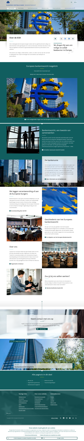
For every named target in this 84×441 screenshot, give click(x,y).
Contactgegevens (23, 402)
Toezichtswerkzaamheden (32, 8)
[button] (73, 2)
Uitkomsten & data (45, 8)
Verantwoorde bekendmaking (41, 408)
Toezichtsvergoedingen (49, 382)
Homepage (9, 10)
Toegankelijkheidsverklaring (41, 406)
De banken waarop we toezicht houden (54, 150)
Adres (20, 404)
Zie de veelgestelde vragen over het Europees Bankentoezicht (42, 119)
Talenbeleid (37, 402)
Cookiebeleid (38, 400)
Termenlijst (21, 399)
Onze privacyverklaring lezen (31, 434)
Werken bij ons (22, 397)
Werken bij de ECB (48, 380)
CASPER (52, 400)
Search (71, 2)
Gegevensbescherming (40, 404)
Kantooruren (22, 406)
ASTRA (51, 399)
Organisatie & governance (34, 382)
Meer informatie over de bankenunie (56, 179)
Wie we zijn (30, 380)
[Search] (65, 2)
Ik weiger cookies (60, 437)
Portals (52, 397)
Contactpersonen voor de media (26, 408)
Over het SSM (11, 8)
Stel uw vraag (42, 329)
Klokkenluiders (53, 404)
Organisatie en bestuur (17, 264)
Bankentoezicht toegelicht (57, 366)
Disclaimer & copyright (40, 397)
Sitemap (9, 413)
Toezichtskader (21, 8)
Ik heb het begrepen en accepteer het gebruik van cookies (24, 437)
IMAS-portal (53, 402)
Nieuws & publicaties (57, 8)
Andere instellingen (23, 400)
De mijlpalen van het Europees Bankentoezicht (59, 237)
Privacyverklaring (38, 399)
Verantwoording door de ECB (18, 211)
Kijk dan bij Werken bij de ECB (55, 288)
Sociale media (22, 410)
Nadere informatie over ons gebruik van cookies (50, 434)
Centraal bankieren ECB (70, 8)
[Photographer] (76, 33)
